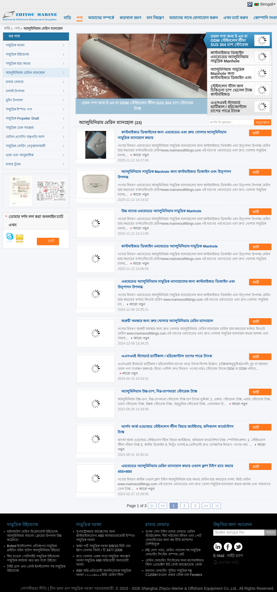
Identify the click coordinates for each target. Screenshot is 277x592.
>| (217, 506)
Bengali (268, 4)
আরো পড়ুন (140, 155)
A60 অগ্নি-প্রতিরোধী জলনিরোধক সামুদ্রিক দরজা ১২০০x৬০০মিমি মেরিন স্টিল (103, 573)
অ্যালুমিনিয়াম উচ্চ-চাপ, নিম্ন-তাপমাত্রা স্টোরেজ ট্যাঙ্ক (159, 391)
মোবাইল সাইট (226, 562)
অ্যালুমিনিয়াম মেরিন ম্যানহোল (25, 73)
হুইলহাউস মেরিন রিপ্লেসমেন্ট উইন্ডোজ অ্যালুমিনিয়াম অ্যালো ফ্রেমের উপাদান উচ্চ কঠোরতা (34, 536)
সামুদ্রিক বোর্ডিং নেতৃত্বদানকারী (25, 146)
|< (152, 506)
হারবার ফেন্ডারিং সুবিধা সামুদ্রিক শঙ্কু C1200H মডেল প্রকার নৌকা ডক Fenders (173, 573)
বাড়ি (67, 18)
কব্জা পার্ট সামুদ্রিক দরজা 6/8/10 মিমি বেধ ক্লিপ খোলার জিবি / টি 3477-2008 (103, 548)
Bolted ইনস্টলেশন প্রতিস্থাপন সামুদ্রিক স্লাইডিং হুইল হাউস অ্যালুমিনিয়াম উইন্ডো (33, 548)
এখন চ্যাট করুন (235, 18)
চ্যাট (259, 133)
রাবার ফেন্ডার (15, 82)
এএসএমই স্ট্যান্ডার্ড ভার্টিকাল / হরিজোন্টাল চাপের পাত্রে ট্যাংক (228, 107)
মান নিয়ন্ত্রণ (155, 18)
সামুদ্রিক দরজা (15, 45)
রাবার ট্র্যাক (13, 164)
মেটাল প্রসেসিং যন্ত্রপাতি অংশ (25, 137)
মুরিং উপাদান (14, 100)
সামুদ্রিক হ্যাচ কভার (18, 63)
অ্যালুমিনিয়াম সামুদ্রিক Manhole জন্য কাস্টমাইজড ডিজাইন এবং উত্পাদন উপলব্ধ (231, 73)
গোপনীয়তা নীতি (33, 588)
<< (163, 506)
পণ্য (79, 18)
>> (206, 506)
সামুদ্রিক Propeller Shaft (22, 118)
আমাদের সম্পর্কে (101, 18)
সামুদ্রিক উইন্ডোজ (17, 54)
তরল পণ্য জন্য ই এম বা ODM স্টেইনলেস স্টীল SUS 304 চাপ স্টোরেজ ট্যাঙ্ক (229, 40)
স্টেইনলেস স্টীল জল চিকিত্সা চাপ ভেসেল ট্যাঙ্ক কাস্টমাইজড (231, 90)
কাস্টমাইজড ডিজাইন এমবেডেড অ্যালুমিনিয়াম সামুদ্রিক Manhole (229, 57)
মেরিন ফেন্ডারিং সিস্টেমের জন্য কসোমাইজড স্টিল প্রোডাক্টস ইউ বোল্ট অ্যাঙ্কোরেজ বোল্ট (174, 562)
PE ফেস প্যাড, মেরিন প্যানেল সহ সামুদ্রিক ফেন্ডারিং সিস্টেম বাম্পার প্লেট (173, 552)
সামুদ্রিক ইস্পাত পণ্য (19, 109)
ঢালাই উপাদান (15, 91)
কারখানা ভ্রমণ (130, 18)
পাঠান (270, 532)
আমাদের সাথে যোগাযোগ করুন (193, 18)
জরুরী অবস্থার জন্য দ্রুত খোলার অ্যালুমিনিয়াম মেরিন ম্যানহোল (167, 321)
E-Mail (218, 555)
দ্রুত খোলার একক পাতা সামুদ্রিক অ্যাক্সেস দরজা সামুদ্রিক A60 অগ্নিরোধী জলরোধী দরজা (103, 560)
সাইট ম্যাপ (235, 555)
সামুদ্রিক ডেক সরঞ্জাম (20, 128)
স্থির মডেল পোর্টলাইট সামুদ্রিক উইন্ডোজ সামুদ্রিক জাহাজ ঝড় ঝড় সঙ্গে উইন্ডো (33, 558)
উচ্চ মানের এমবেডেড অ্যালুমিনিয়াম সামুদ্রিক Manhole (161, 211)
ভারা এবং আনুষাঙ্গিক (20, 155)
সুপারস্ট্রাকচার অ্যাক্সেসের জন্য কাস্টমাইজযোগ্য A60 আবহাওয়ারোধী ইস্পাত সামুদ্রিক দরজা (105, 536)
